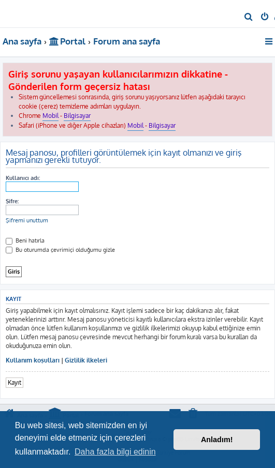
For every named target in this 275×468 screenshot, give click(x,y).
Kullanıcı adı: (23, 178)
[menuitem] (248, 17)
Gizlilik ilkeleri (86, 360)
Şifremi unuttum (27, 220)
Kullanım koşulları (33, 360)
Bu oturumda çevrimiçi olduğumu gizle (60, 249)
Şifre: (12, 201)
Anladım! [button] (217, 439)
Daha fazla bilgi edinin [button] (115, 451)
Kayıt (14, 382)
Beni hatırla (25, 240)
